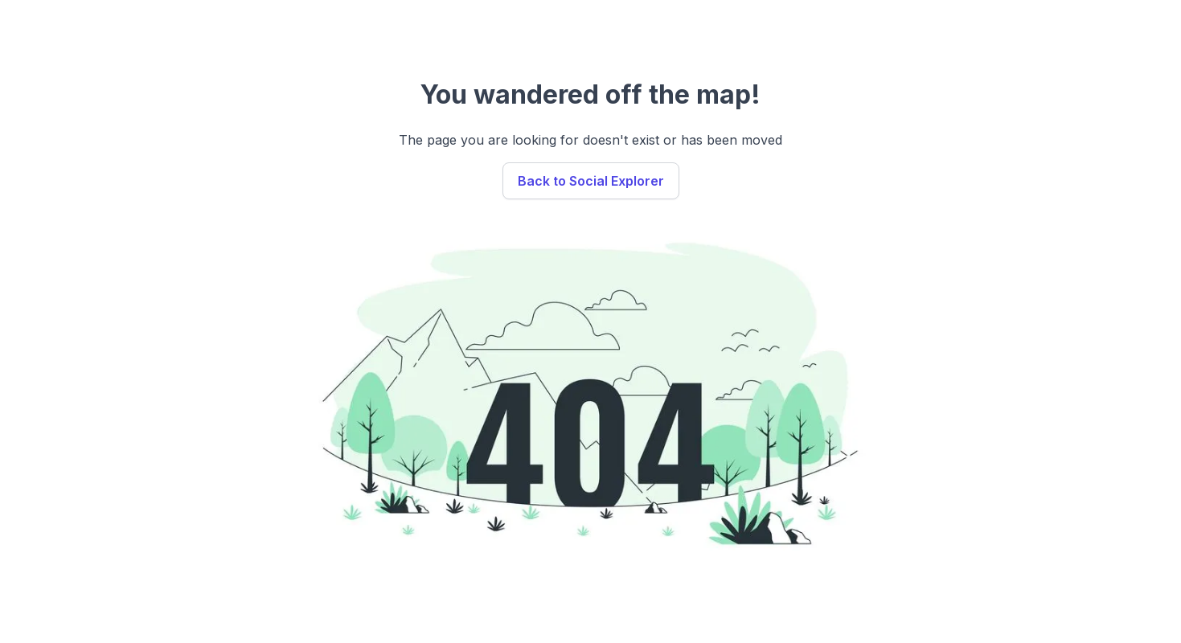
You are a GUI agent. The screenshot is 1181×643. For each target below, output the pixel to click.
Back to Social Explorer (591, 181)
